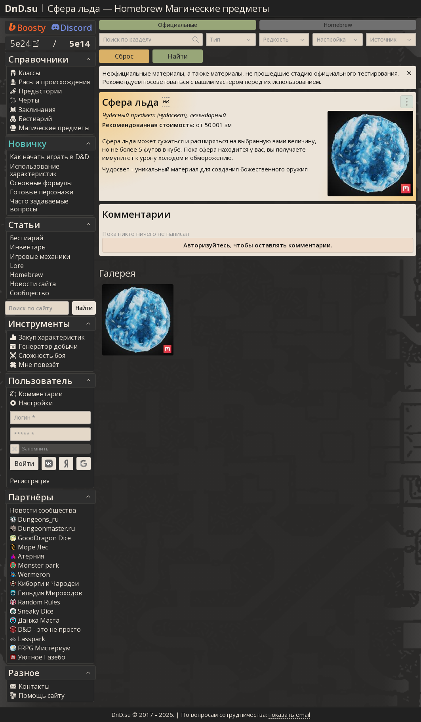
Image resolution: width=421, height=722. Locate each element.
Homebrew (338, 24)
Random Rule (35, 602)
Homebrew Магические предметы (191, 8)
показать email (289, 714)
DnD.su (21, 8)
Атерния (27, 556)
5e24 (24, 43)
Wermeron (30, 574)
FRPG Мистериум (40, 648)
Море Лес (29, 547)
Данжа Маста (34, 620)
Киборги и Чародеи (44, 583)
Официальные (177, 24)
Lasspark (27, 639)
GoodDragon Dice (40, 538)
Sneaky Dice (31, 611)
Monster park (34, 565)
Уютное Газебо (37, 657)
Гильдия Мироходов (46, 593)
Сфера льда (74, 8)
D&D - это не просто (45, 629)
